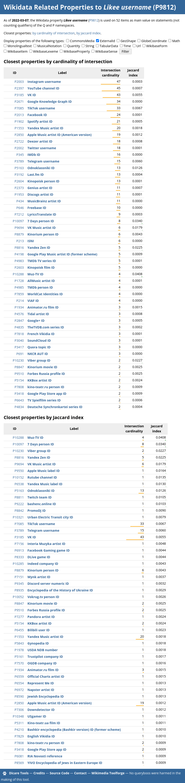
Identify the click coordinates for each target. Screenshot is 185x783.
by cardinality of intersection (53, 33)
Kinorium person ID (43, 234)
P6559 (19, 676)
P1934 (19, 307)
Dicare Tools (19, 773)
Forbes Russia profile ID (46, 373)
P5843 (19, 643)
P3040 (19, 340)
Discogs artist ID (40, 194)
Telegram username (43, 161)
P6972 (19, 690)
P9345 (19, 583)
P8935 (19, 590)
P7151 (19, 577)
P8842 (19, 510)
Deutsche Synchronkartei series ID (54, 407)
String (90, 46)
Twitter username (41, 148)
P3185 (19, 95)
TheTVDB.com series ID (45, 327)
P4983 (19, 261)
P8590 (19, 696)
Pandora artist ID (41, 617)
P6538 (19, 484)
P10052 (18, 597)
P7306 (19, 709)
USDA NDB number (42, 650)
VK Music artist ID (41, 227)
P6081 (19, 756)
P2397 (19, 88)
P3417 (19, 347)
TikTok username (41, 108)
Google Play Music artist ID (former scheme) (62, 254)
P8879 (19, 234)
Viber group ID (38, 360)
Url (138, 46)
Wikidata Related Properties (48, 7)
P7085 (19, 108)
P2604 (19, 181)
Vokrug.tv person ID (43, 597)
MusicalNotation (49, 46)
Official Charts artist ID (45, 676)
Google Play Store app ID (46, 393)
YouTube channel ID (43, 88)
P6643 (19, 400)
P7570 (19, 663)
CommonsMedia (82, 41)
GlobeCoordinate (154, 41)
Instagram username (44, 81)
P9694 (19, 227)
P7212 (19, 214)
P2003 (19, 81)
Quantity (73, 46)
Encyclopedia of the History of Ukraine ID (60, 590)
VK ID (31, 95)
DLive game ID (38, 557)
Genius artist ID (39, 188)
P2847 (19, 320)
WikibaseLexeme (45, 51)
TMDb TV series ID (41, 261)
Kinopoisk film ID (41, 267)
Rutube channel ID (42, 477)
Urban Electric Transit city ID (50, 517)
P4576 (19, 314)
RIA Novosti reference (44, 756)
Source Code (59, 773)
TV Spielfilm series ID (44, 400)
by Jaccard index (88, 33)
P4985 (19, 287)
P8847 (19, 367)
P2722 (19, 141)
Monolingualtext (20, 46)
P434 (20, 201)
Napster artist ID (40, 690)
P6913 (19, 550)
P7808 (19, 387)
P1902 (19, 121)
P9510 (19, 373)
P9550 (19, 471)
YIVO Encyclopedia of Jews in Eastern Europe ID (64, 763)
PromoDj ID (36, 510)
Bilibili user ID (38, 630)
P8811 (19, 497)
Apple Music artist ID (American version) (59, 135)
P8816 (19, 247)
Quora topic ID (39, 347)
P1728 (19, 281)
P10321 (18, 517)
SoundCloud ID (39, 340)
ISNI (30, 241)
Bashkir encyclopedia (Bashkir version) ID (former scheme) (74, 729)
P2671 (19, 101)
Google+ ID (36, 320)
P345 (20, 154)
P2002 (19, 148)
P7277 (19, 617)
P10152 (18, 477)
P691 (20, 354)
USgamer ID (36, 716)
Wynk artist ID (38, 577)
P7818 (19, 334)
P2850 (19, 135)
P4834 (19, 407)
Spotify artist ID (39, 121)
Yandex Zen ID (38, 247)
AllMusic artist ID (41, 281)
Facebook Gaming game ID (48, 550)
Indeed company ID (42, 563)
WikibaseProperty (77, 51)
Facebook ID (37, 115)
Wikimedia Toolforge (107, 773)
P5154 (19, 380)
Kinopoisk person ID (43, 181)
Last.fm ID (35, 174)
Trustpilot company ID (45, 656)
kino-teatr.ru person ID (45, 387)
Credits (39, 773)
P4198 (19, 254)
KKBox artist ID (39, 380)
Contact (80, 773)
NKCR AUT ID (37, 354)
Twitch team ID (39, 497)
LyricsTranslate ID (41, 214)
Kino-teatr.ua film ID (43, 723)
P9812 (93, 20)
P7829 (19, 736)
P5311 (19, 723)
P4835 (19, 327)
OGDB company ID (41, 663)
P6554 (19, 683)
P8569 (19, 763)
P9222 (19, 504)
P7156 (19, 544)
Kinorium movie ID (42, 367)
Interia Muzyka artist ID (46, 544)
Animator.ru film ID (43, 307)
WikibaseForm (157, 46)
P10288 (18, 274)
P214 (20, 300)
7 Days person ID (40, 221)
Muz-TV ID (35, 274)
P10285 (18, 563)
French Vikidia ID (40, 334)
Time (127, 46)
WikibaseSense (106, 51)
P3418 (19, 393)
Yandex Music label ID (44, 484)
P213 (20, 241)
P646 (20, 208)
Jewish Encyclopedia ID (45, 696)
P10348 (18, 716)
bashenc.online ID (41, 504)
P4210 (19, 729)
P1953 (19, 194)
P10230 (18, 360)
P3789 (19, 161)
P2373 (19, 188)
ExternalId (107, 41)
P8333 (19, 557)
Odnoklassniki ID (40, 168)
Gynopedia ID (38, 643)
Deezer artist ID (39, 141)
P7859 (19, 294)
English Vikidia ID (41, 736)
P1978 (19, 650)
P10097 (18, 221)
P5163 (19, 168)
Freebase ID (36, 208)
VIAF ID (33, 300)
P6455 (19, 630)
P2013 (19, 115)
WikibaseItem (18, 51)
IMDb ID (33, 154)
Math (176, 41)
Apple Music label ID (43, 471)
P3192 (19, 174)
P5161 (19, 656)
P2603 (19, 267)
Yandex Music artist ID (45, 128)
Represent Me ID (40, 683)
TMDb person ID (40, 287)
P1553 (19, 128)
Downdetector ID (41, 709)
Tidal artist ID (38, 314)
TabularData (109, 46)
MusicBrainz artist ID (44, 201)
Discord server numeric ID (48, 583)
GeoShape (128, 41)
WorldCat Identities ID (45, 294)
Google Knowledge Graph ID (49, 101)
